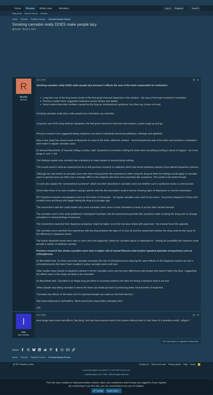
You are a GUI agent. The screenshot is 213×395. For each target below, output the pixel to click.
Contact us (144, 364)
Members (64, 8)
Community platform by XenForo (106, 370)
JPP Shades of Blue (23, 364)
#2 (198, 315)
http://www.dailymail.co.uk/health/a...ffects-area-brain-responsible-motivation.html (79, 301)
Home (18, 8)
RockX (18, 29)
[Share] (194, 80)
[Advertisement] (106, 54)
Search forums (31, 13)
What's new (45, 8)
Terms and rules (158, 364)
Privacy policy (174, 364)
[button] (54, 8)
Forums (30, 8)
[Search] (193, 8)
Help (185, 364)
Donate (44, 13)
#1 (198, 80)
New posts (17, 13)
